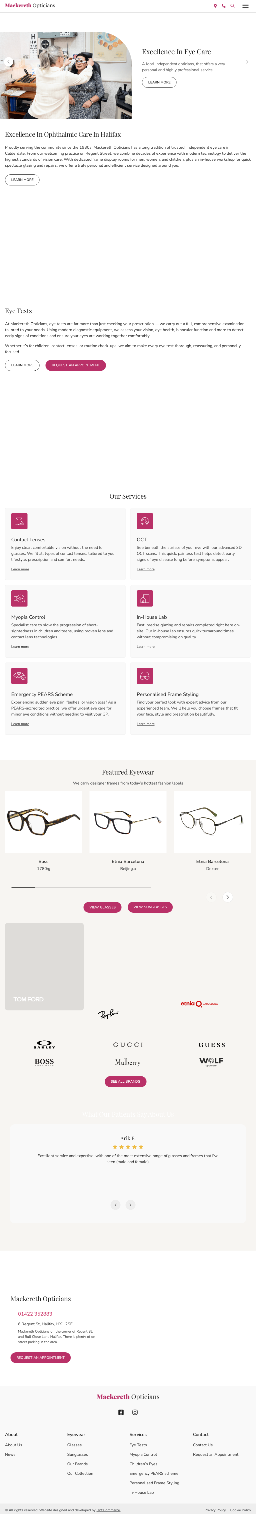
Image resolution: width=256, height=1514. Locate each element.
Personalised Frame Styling (168, 692)
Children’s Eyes (144, 1461)
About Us (13, 1442)
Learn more (20, 568)
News (10, 1452)
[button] (195, 885)
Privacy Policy (215, 1507)
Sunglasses (77, 1452)
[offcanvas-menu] (245, 5)
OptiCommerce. (108, 1507)
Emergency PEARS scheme (154, 1471)
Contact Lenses (28, 539)
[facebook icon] (121, 1410)
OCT (142, 539)
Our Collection (80, 1471)
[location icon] (232, 5)
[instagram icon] (135, 1410)
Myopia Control (28, 615)
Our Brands (77, 1461)
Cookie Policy (240, 1507)
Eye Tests (138, 1442)
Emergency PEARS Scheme (42, 692)
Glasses (74, 1442)
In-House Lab (152, 615)
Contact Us (203, 1442)
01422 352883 (35, 1311)
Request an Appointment (215, 1452)
